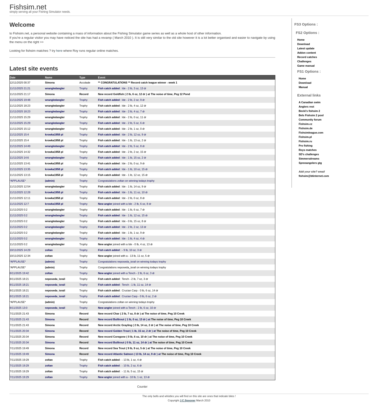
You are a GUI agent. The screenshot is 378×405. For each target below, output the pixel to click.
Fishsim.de (305, 128)
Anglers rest (306, 106)
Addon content (306, 52)
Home (301, 39)
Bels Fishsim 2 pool (311, 115)
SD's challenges (309, 154)
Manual (303, 87)
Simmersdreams (309, 158)
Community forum (310, 119)
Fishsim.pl (305, 136)
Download (303, 44)
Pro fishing (305, 145)
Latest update (306, 48)
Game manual (306, 65)
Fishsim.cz (305, 123)
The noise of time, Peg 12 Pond (170, 94)
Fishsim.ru (305, 141)
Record (83, 94)
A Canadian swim (310, 102)
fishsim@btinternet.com (314, 175)
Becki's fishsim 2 (309, 110)
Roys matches (308, 149)
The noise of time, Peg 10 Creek (165, 313)
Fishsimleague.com (311, 132)
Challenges (304, 61)
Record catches (307, 57)
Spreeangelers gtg (310, 162)
